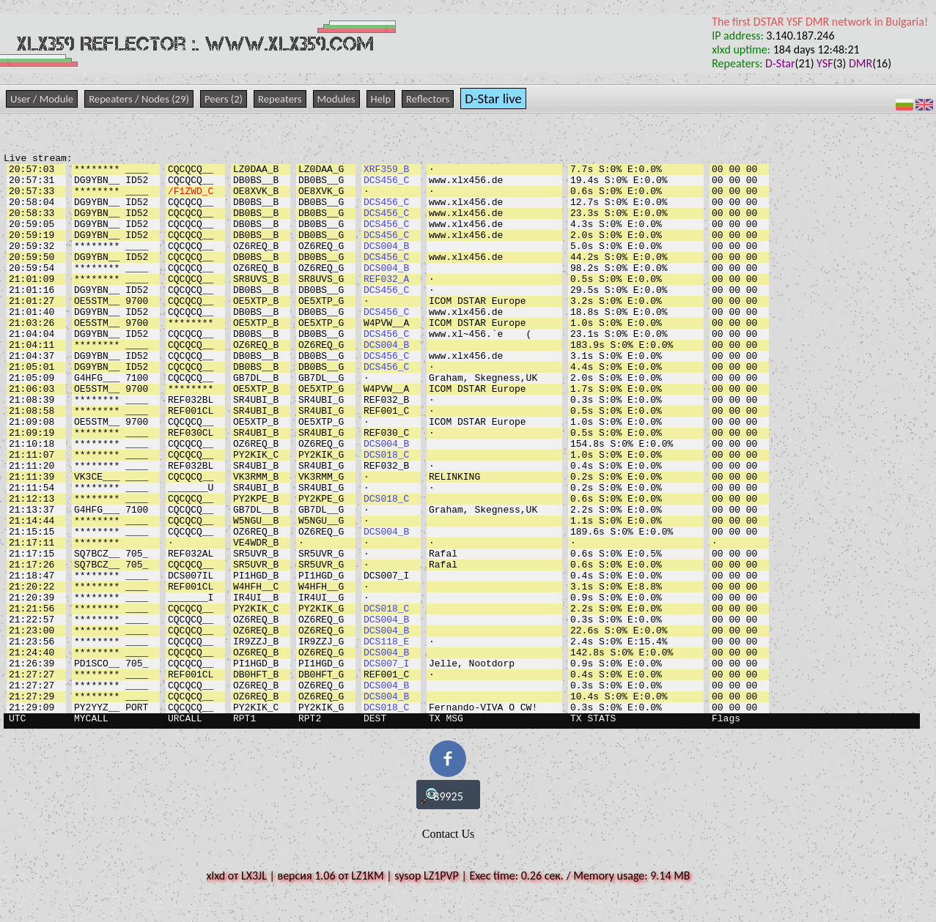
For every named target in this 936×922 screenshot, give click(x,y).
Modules (336, 98)
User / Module (41, 98)
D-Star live (493, 98)
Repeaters (280, 98)
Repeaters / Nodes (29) (139, 98)
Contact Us (448, 834)
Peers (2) (223, 98)
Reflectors (427, 98)
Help (381, 98)
